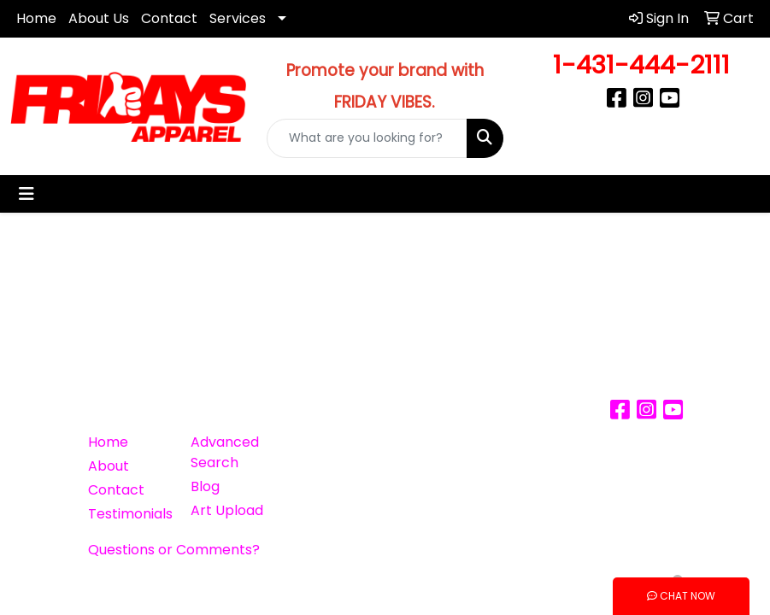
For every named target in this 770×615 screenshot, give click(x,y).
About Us (98, 18)
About (108, 466)
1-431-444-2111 (641, 64)
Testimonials (129, 514)
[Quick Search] (367, 138)
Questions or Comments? (174, 549)
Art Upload (227, 510)
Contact (169, 18)
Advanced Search (225, 452)
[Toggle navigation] (26, 194)
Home (36, 18)
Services (237, 18)
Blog (205, 486)
